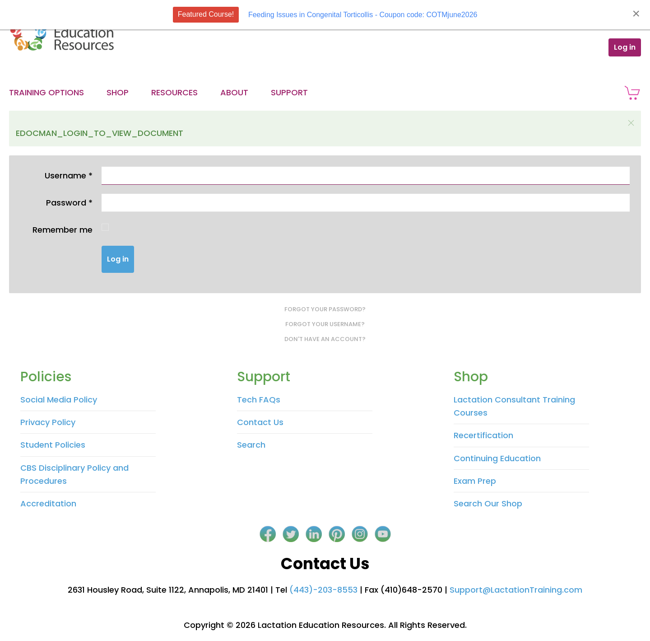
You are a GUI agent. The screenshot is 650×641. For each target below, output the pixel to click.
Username (69, 175)
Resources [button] (174, 92)
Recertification (483, 435)
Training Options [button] (46, 92)
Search (251, 444)
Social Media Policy (58, 399)
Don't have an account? (325, 339)
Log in (625, 47)
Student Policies (52, 444)
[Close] (636, 13)
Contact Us (260, 422)
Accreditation (48, 503)
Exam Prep (475, 481)
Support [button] (289, 92)
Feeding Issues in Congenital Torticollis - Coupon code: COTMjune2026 (363, 15)
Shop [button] (118, 92)
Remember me (62, 229)
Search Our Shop (488, 503)
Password (69, 202)
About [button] (234, 92)
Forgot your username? (325, 324)
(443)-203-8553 (323, 589)
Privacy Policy (47, 422)
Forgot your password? (325, 309)
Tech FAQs (258, 399)
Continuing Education (497, 458)
